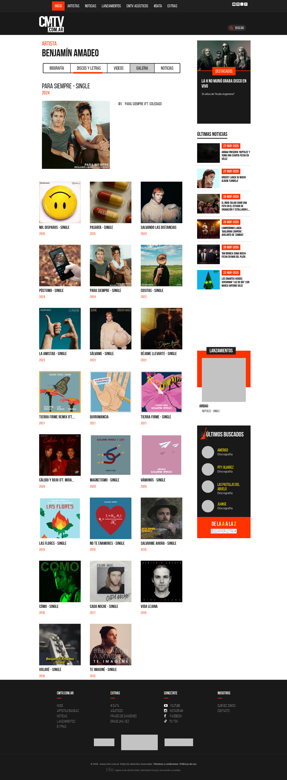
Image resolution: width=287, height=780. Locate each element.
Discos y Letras (87, 69)
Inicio (58, 6)
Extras (172, 6)
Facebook (173, 716)
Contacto (224, 711)
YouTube (172, 706)
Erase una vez (120, 721)
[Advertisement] (224, 318)
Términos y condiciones (165, 764)
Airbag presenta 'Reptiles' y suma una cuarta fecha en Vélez (236, 155)
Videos (119, 68)
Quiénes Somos (227, 706)
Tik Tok (171, 721)
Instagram (173, 711)
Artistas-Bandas (68, 711)
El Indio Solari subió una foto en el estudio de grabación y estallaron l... (236, 206)
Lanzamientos (111, 6)
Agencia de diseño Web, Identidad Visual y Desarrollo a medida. (143, 770)
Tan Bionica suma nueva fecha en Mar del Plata (234, 255)
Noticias (90, 6)
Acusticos (117, 711)
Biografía (57, 68)
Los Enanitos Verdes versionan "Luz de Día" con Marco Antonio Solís (235, 282)
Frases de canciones (124, 716)
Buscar (237, 28)
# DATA (115, 706)
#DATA (158, 6)
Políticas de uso (188, 764)
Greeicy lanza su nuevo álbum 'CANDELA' (234, 179)
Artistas (73, 6)
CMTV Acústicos (137, 6)
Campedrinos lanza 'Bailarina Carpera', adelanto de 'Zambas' (233, 231)
